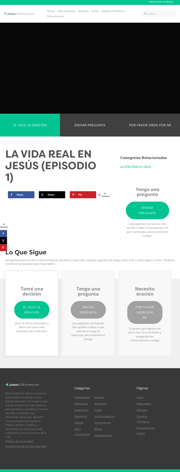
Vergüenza (81, 404)
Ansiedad (100, 404)
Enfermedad (82, 397)
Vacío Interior (102, 423)
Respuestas (144, 404)
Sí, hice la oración (30, 125)
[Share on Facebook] (21, 194)
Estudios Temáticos (113, 11)
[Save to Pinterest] (83, 194)
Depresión (80, 416)
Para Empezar (66, 11)
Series (95, 11)
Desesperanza (102, 435)
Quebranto (81, 410)
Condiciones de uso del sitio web (25, 446)
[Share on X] (52, 194)
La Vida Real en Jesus (135, 166)
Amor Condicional (81, 431)
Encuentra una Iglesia (146, 430)
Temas (51, 11)
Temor (98, 429)
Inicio (140, 397)
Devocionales (55, 16)
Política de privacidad (19, 441)
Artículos (83, 11)
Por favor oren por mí (150, 125)
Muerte (78, 423)
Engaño (99, 397)
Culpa (98, 410)
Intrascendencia (102, 416)
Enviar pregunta (90, 125)
